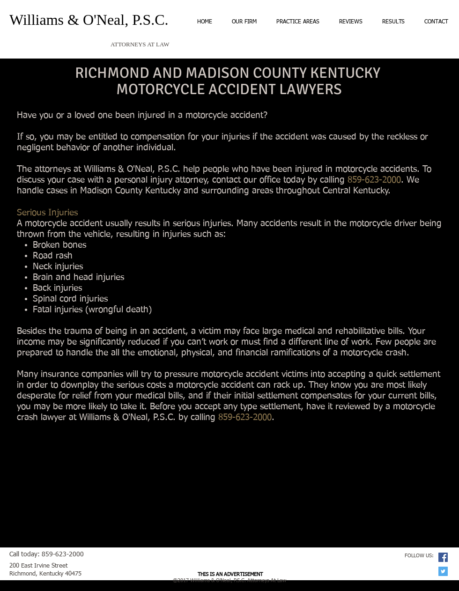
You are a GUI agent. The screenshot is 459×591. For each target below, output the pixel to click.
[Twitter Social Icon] (443, 571)
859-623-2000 (245, 417)
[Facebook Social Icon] (443, 557)
